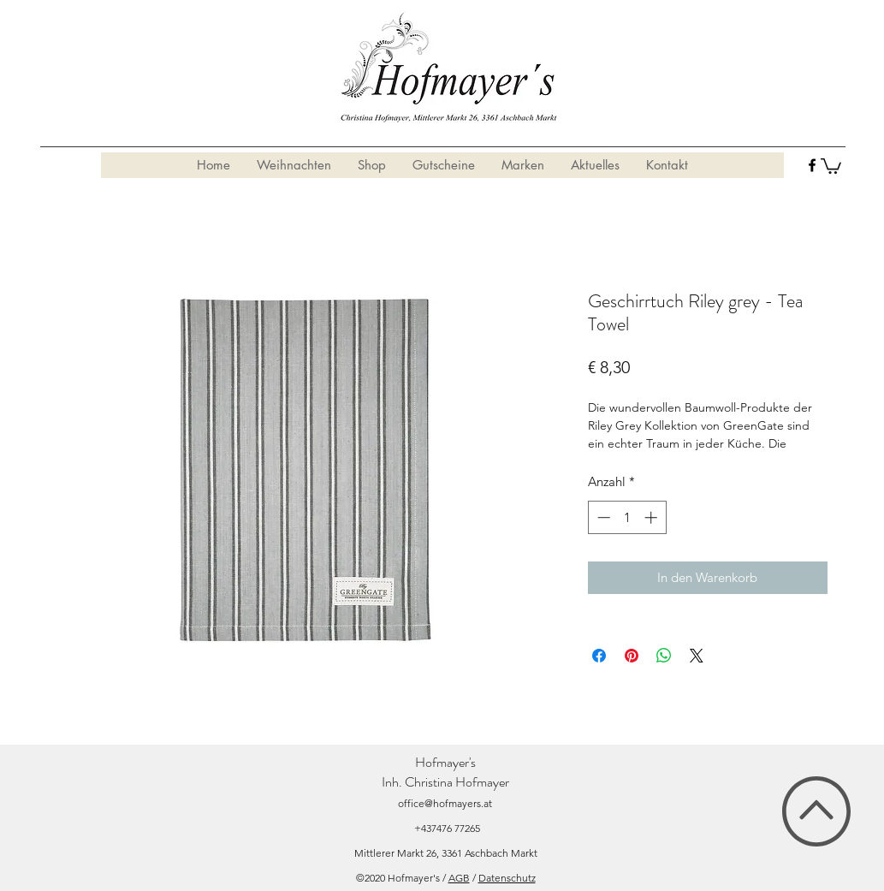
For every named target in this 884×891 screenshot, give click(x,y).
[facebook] (812, 165)
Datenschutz (507, 877)
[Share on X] (696, 655)
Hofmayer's (445, 762)
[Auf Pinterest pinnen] (631, 655)
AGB (459, 877)
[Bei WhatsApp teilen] (664, 655)
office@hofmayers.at (445, 803)
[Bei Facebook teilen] (599, 655)
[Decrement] (602, 517)
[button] (831, 165)
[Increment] (652, 517)
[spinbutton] (627, 517)
